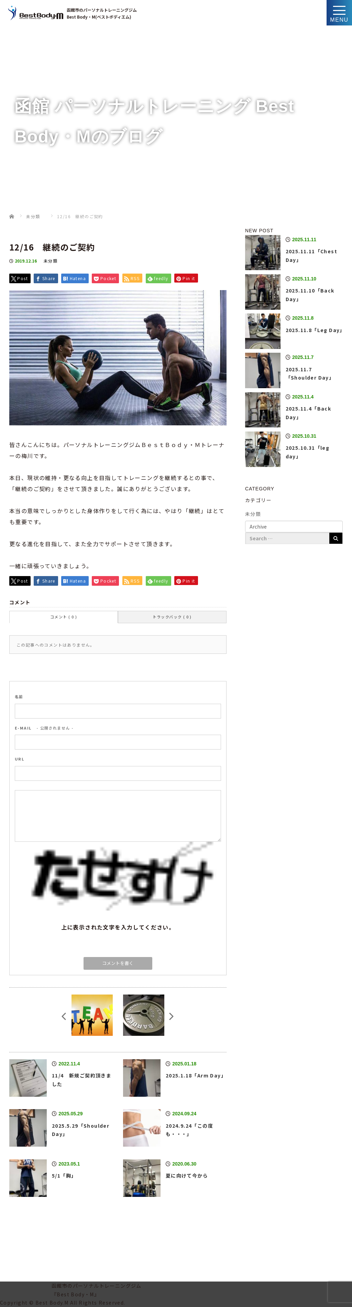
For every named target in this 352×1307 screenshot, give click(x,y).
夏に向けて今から (187, 1175)
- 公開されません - (44, 728)
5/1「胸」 (64, 1175)
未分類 (50, 261)
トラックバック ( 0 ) (172, 616)
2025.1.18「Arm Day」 (196, 1075)
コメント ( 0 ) (63, 616)
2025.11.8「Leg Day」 (315, 330)
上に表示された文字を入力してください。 (118, 927)
